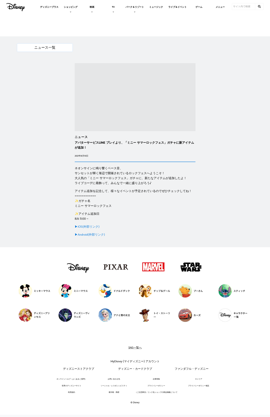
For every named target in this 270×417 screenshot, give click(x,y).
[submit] (259, 6)
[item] (70, 7)
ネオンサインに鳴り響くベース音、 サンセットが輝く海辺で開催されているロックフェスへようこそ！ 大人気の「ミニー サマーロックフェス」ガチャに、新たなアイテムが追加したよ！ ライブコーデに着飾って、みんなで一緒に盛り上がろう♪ (131, 176)
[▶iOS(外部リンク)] (135, 226)
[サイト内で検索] (243, 6)
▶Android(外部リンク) (90, 234)
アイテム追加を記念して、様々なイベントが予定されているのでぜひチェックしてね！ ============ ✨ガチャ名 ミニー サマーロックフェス (133, 198)
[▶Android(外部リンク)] (135, 234)
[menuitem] (49, 7)
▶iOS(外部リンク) (87, 227)
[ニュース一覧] (45, 47)
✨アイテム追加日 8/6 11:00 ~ (87, 216)
